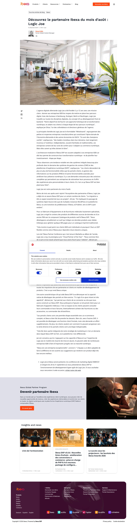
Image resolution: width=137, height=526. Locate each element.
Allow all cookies (93, 280)
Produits (36, 4)
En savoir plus (27, 408)
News (48, 12)
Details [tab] (68, 250)
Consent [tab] (42, 250)
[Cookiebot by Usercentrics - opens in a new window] (98, 244)
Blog (76, 4)
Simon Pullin (39, 31)
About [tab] (95, 250)
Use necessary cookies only (68, 280)
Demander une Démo (101, 4)
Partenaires (67, 4)
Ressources (54, 4)
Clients (45, 4)
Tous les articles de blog (37, 12)
